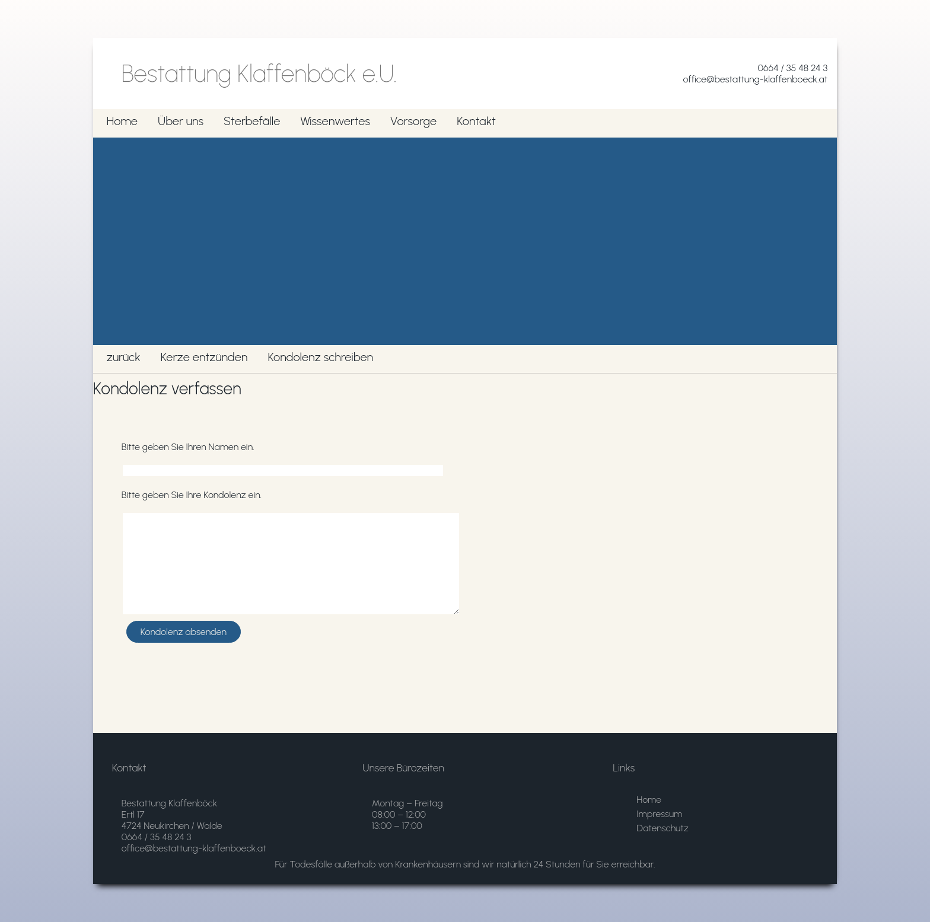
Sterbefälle (252, 121)
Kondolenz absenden (184, 631)
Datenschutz (662, 828)
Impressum (659, 813)
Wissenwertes (335, 121)
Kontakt (476, 121)
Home (122, 121)
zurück (124, 357)
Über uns (180, 121)
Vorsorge (413, 121)
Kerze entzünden (204, 357)
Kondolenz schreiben (320, 357)
